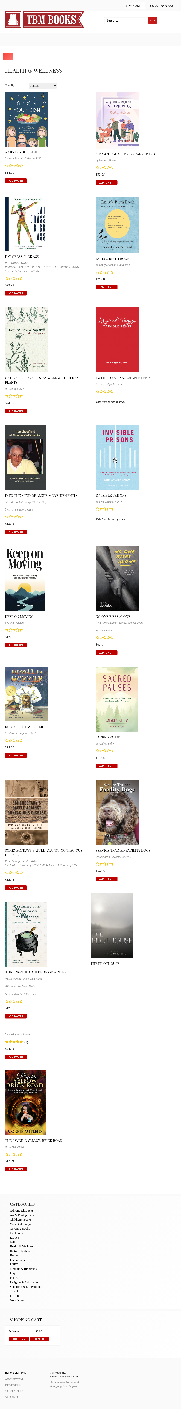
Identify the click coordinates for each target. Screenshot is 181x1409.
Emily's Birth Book (112, 258)
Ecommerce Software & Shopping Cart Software (65, 1384)
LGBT (14, 1264)
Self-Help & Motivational (26, 1286)
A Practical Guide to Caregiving (125, 154)
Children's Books (20, 1219)
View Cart (134, 5)
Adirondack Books (21, 1210)
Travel (14, 1291)
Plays (13, 1273)
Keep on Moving (19, 616)
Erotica (14, 1237)
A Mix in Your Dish (21, 152)
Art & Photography (22, 1215)
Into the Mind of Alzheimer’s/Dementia (41, 495)
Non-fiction (17, 1300)
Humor (14, 1255)
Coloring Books (20, 1228)
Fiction (14, 1295)
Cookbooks (17, 1233)
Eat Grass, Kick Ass (22, 256)
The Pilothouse (104, 963)
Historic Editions (20, 1251)
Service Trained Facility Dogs (123, 850)
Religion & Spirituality (24, 1282)
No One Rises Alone (113, 616)
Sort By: (10, 85)
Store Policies (17, 1397)
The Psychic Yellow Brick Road (33, 1140)
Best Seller (34, 39)
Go (152, 20)
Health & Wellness (21, 1246)
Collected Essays (20, 1224)
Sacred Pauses (109, 737)
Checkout (153, 5)
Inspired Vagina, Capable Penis (123, 377)
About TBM (122, 39)
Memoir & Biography (23, 1268)
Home (9, 39)
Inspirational (18, 1260)
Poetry (14, 1277)
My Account (167, 5)
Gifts (13, 1242)
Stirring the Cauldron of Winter (35, 972)
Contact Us (93, 39)
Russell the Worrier (24, 726)
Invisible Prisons (111, 495)
